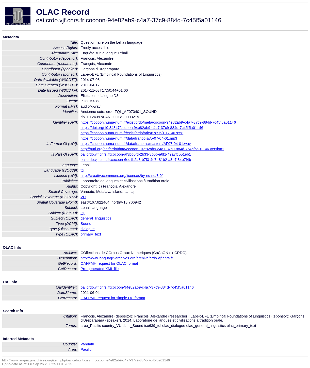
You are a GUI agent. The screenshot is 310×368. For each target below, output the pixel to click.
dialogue (87, 229)
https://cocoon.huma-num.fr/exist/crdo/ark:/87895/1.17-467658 (131, 133)
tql (82, 170)
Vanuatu (87, 344)
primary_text (90, 234)
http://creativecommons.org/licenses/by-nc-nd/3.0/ (121, 176)
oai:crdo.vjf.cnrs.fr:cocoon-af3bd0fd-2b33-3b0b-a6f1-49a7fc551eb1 (135, 154)
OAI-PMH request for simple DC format (112, 298)
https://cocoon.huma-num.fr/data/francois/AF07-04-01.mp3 (128, 138)
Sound (85, 224)
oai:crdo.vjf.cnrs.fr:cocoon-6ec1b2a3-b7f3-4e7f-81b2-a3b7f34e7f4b (135, 160)
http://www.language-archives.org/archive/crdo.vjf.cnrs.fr (126, 258)
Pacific (85, 349)
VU (83, 197)
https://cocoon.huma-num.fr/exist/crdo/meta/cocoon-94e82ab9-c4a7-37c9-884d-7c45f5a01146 (158, 122)
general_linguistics (95, 218)
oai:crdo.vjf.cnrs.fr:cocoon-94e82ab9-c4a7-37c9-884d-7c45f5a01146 (137, 287)
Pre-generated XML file (99, 269)
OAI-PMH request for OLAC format (109, 263)
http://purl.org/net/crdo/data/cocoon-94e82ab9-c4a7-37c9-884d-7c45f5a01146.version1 (152, 149)
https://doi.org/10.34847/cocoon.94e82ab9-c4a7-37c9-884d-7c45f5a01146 (141, 128)
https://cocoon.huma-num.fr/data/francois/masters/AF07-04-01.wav (135, 144)
